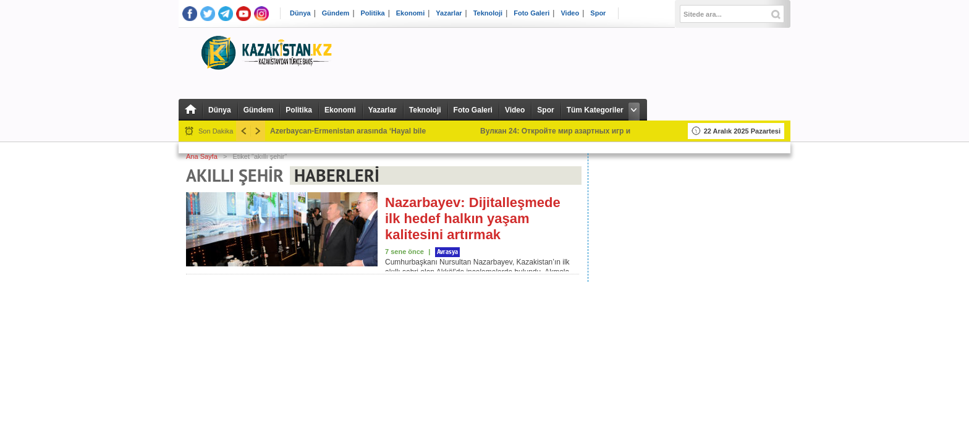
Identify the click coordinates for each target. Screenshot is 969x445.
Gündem (336, 13)
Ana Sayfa (202, 156)
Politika (373, 13)
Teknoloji (487, 13)
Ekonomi (410, 13)
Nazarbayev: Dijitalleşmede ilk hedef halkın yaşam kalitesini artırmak (473, 218)
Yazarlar (449, 13)
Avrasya (447, 252)
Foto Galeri (531, 13)
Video (570, 13)
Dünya (300, 13)
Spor (598, 13)
